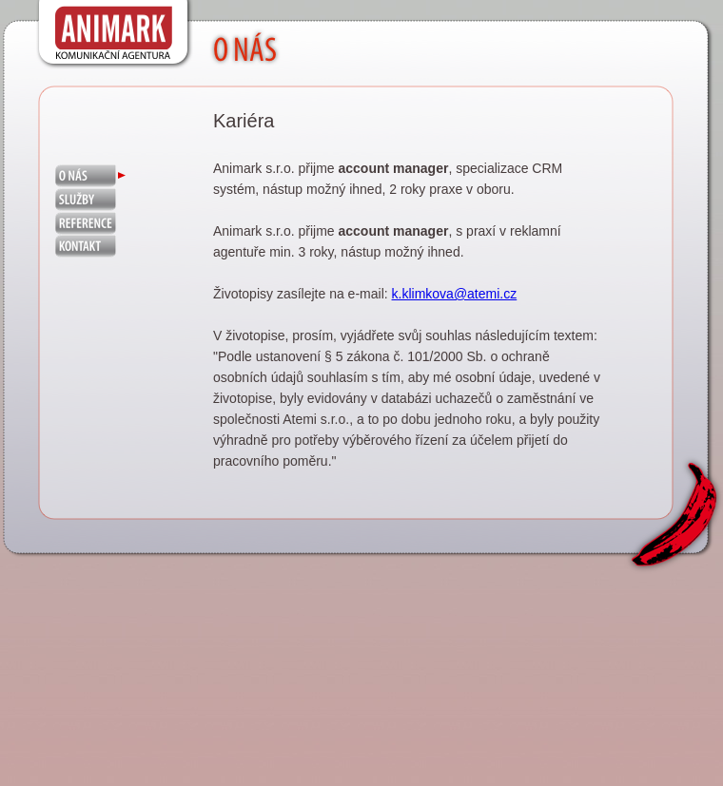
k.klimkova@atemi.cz (455, 293)
